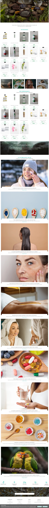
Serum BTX (24, 72)
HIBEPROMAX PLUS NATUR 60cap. (34, 105)
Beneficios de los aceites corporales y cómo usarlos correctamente (24, 315)
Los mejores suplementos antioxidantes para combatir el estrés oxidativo (24, 410)
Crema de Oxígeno (5, 72)
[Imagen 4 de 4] (42, 84)
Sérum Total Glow (5, 105)
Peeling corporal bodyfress (24, 120)
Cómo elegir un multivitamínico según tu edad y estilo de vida (24, 378)
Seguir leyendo (24, 221)
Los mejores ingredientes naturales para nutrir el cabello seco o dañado (24, 251)
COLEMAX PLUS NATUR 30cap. (5, 120)
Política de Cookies (33, 506)
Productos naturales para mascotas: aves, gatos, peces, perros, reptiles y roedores (24, 475)
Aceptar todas (39, 506)
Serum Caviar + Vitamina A (14, 72)
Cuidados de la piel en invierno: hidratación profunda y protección (24, 188)
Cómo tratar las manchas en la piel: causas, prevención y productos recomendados (24, 283)
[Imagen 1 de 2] (24, 11)
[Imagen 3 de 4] (30, 84)
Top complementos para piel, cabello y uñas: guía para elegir (24, 219)
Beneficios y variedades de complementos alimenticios (24, 442)
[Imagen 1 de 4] (6, 84)
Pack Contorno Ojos (43, 120)
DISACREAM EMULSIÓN (14, 120)
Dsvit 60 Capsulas (24, 105)
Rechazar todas (45, 506)
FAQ (9, 503)
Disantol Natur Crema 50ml (14, 105)
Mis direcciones (29, 503)
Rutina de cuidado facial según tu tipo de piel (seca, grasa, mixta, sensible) (24, 347)
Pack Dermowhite (33, 120)
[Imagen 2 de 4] (18, 84)
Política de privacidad (19, 503)
